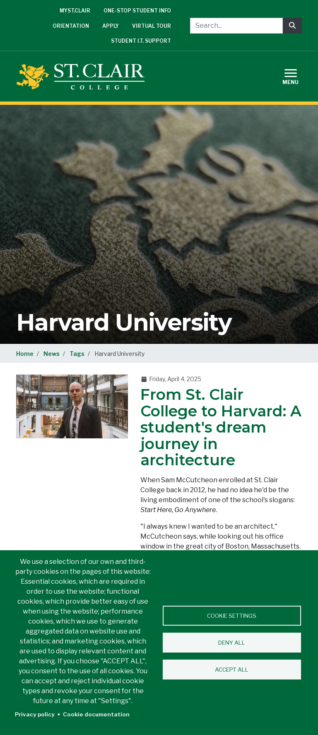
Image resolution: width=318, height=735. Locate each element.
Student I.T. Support (141, 41)
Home (25, 353)
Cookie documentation (96, 714)
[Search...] (236, 26)
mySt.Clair (75, 10)
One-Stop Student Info (137, 10)
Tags (77, 353)
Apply (110, 26)
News (51, 353)
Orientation (71, 26)
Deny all (231, 642)
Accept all (231, 669)
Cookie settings (231, 615)
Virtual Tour (151, 26)
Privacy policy (35, 714)
